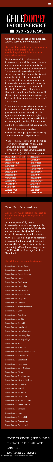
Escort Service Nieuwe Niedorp (18, 380)
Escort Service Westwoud (16, 396)
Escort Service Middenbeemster (18, 306)
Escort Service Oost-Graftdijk (17, 335)
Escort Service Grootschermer (18, 274)
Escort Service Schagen (15, 408)
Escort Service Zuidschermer (17, 294)
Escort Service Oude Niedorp (17, 368)
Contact (13, 443)
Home (11, 438)
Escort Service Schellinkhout (17, 376)
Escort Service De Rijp (14, 319)
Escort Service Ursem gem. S (17, 270)
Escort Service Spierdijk (15, 323)
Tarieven (22, 438)
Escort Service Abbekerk (15, 384)
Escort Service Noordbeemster (18, 331)
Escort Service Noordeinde (16, 290)
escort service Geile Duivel (18, 153)
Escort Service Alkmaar (15, 347)
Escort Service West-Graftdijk (17, 339)
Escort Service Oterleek (15, 302)
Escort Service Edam (14, 372)
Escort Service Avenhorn (15, 314)
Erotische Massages (21, 452)
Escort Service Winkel (14, 388)
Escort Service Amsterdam (16, 421)
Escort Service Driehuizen (16, 282)
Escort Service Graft (13, 310)
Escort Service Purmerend (16, 355)
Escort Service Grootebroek (16, 425)
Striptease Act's (32, 443)
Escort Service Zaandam (15, 392)
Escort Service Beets (13, 343)
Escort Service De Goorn (15, 298)
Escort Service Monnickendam (18, 400)
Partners (13, 448)
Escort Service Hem (13, 412)
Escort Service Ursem (14, 278)
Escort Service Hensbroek (16, 327)
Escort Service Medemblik (16, 417)
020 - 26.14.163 (29, 31)
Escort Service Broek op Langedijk (20, 351)
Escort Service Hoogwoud (16, 363)
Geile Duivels (40, 438)
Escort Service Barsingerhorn (18, 404)
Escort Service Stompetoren (17, 265)
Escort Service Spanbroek (16, 359)
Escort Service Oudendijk (16, 286)
